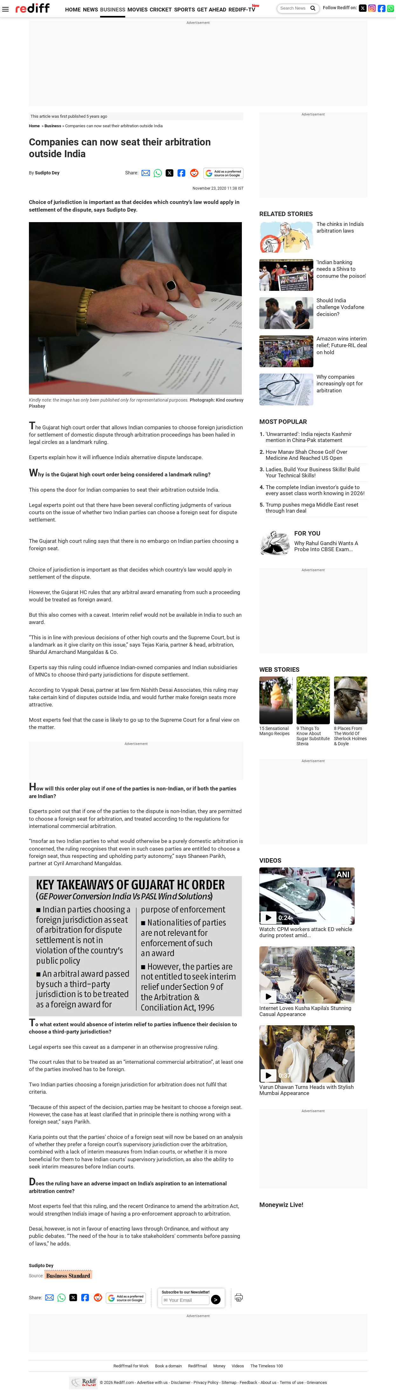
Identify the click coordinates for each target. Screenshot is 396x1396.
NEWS (90, 10)
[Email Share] (145, 173)
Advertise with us (152, 1382)
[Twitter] (362, 8)
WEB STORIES (279, 669)
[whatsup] (391, 8)
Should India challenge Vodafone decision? (340, 307)
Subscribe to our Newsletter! (185, 1292)
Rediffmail (197, 1366)
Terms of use (292, 1382)
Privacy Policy (206, 1382)
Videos (238, 1366)
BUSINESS (112, 10)
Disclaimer (180, 1382)
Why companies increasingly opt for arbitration (340, 384)
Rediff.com (124, 1382)
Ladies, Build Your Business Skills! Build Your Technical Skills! (313, 473)
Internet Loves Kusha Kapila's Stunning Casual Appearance (305, 1011)
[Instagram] (372, 8)
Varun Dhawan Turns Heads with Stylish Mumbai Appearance (306, 1090)
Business (52, 125)
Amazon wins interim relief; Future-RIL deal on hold (342, 345)
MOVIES (137, 10)
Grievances (317, 1382)
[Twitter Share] (169, 173)
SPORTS (184, 10)
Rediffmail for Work (131, 1366)
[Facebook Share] (181, 173)
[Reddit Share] (193, 173)
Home (34, 125)
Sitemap (229, 1382)
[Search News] (311, 8)
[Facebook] (381, 8)
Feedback (248, 1382)
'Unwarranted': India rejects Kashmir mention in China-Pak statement (309, 437)
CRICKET (161, 10)
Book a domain (168, 1366)
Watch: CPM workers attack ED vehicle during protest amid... (305, 932)
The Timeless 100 (266, 1366)
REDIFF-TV (242, 10)
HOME (73, 10)
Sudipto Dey (47, 172)
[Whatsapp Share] (157, 173)
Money (219, 1366)
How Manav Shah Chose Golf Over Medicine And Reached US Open (306, 455)
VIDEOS (270, 860)
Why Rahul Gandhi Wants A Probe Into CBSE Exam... (326, 546)
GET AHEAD (211, 10)
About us (269, 1382)
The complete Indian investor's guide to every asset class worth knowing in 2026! (315, 490)
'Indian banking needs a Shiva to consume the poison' (341, 269)
